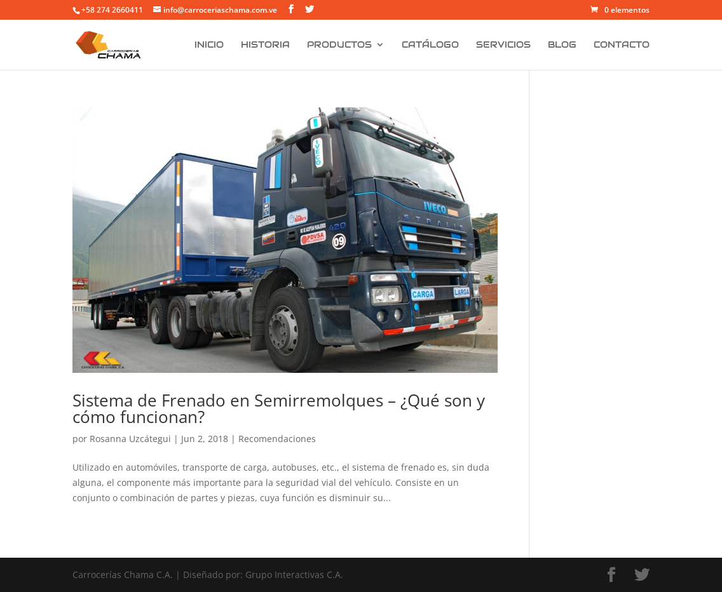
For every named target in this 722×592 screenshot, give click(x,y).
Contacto (622, 45)
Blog (562, 45)
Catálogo (430, 45)
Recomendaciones (277, 439)
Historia (265, 45)
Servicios (503, 45)
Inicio (209, 45)
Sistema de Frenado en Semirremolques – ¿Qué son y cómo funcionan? (278, 408)
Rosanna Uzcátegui (130, 439)
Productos (339, 45)
